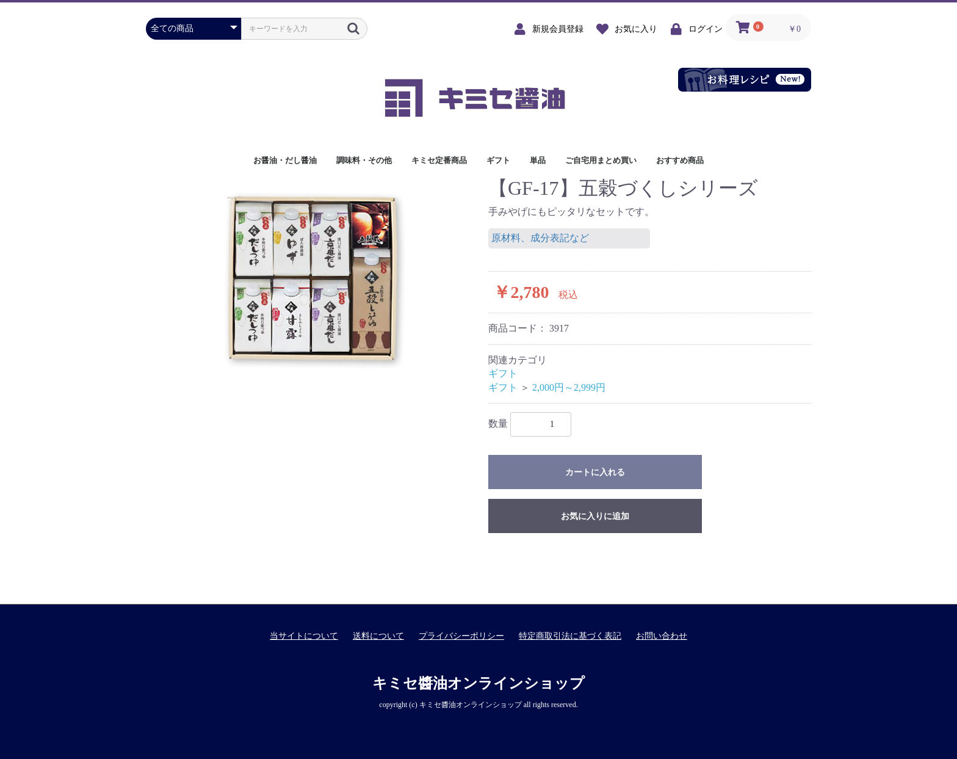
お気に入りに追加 (595, 516)
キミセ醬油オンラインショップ (478, 683)
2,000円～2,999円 (568, 387)
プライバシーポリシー (461, 636)
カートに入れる (595, 472)
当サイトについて (304, 636)
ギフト (503, 373)
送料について (378, 636)
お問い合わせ (661, 636)
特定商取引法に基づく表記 (570, 636)
